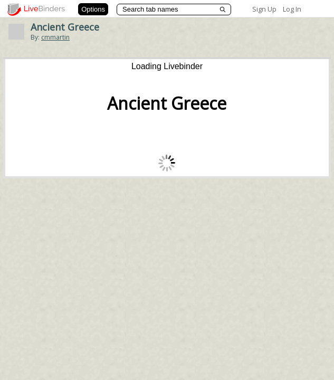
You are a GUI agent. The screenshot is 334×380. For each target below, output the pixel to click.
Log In (292, 9)
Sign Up (264, 9)
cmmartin (55, 37)
